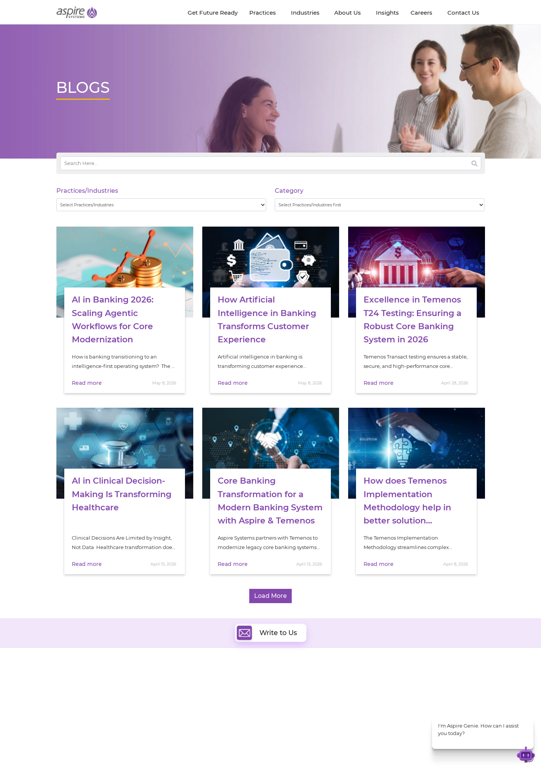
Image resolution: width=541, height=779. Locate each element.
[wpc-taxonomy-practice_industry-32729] (161, 204)
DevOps (290, 690)
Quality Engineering (212, 690)
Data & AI (199, 698)
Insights (126, 682)
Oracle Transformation (308, 724)
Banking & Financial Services (420, 691)
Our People (130, 700)
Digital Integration (303, 698)
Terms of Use (279, 759)
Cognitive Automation (215, 715)
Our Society (70, 708)
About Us (67, 682)
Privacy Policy (316, 759)
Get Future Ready (138, 691)
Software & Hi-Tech (409, 681)
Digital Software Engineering (223, 681)
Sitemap (348, 759)
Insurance (398, 700)
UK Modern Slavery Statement (223, 759)
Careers (65, 691)
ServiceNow (202, 733)
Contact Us (387, 759)
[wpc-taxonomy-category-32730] (380, 204)
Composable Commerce (311, 707)
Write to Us (267, 633)
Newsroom (69, 700)
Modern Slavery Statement (151, 759)
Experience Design (303, 715)
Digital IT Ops (204, 724)
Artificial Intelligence (213, 707)
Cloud (288, 681)
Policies (126, 708)
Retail (393, 709)
